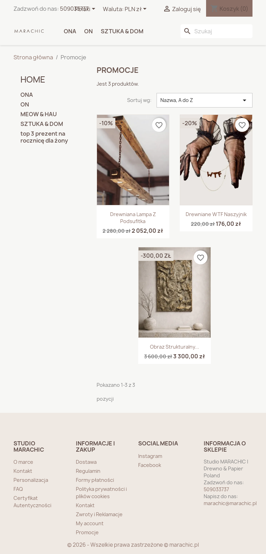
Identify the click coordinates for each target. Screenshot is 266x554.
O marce (23, 462)
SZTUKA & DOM (122, 31)
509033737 (74, 8)
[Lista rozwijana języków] (86, 9)
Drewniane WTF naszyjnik (216, 214)
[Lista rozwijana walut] (137, 9)
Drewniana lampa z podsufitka (133, 217)
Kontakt (23, 471)
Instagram (150, 456)
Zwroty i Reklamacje (99, 514)
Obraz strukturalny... (174, 346)
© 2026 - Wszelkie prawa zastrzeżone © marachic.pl (133, 544)
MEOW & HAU (38, 114)
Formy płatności (95, 480)
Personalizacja (31, 480)
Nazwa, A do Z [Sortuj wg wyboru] (204, 100)
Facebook (149, 465)
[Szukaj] (216, 31)
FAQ (18, 489)
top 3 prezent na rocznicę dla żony (44, 137)
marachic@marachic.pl (230, 503)
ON (88, 31)
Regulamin (88, 471)
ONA (70, 31)
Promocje (87, 532)
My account (90, 523)
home (32, 79)
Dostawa (86, 462)
